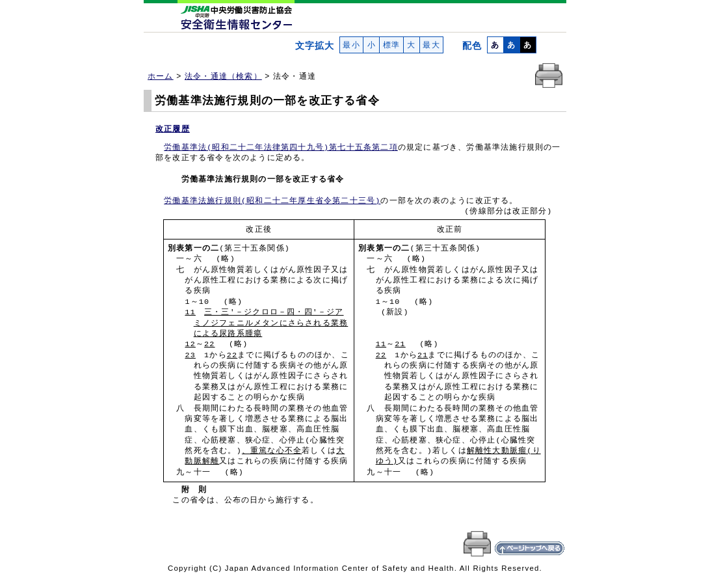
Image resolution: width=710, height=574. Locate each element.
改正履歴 (172, 128)
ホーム (161, 76)
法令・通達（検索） (223, 76)
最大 (431, 44)
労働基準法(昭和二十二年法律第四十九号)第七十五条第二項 (281, 148)
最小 (351, 44)
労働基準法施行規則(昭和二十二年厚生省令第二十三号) (272, 201)
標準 (391, 44)
